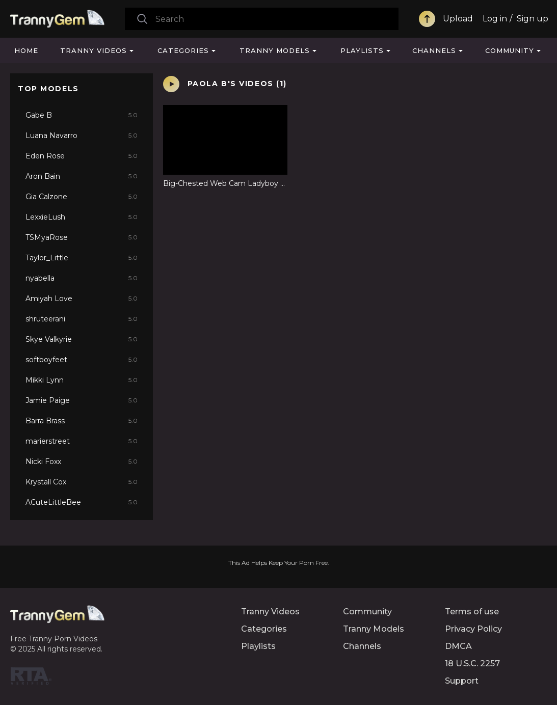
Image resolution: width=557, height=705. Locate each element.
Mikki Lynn (81, 380)
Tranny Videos (93, 50)
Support (462, 681)
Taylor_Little (81, 258)
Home (26, 50)
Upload (458, 18)
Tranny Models (275, 50)
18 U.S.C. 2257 (472, 663)
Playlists (362, 50)
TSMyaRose (81, 237)
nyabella (81, 278)
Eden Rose (81, 156)
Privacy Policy (473, 629)
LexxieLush (81, 217)
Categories (183, 50)
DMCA (458, 646)
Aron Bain (81, 176)
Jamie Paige (81, 400)
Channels (434, 50)
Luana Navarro (81, 135)
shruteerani (81, 319)
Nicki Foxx (81, 461)
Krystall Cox (81, 482)
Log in (495, 18)
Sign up (532, 18)
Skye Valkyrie (81, 339)
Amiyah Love (81, 298)
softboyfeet (81, 359)
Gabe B (81, 115)
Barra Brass (81, 421)
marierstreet (81, 441)
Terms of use (472, 611)
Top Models (48, 88)
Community (509, 50)
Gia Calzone (81, 196)
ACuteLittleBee (81, 502)
